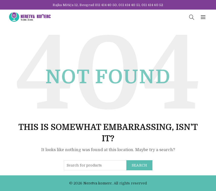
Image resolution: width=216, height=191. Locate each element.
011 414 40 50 (106, 5)
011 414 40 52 (152, 5)
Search (139, 165)
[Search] (192, 17)
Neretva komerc (97, 183)
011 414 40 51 (129, 5)
